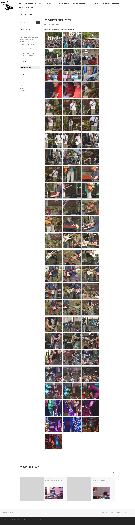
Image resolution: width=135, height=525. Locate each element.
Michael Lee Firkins (99, 481)
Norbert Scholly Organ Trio (53, 481)
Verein (22, 91)
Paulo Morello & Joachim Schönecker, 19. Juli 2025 (27, 54)
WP (11, 522)
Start (21, 14)
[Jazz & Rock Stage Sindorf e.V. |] (8, 5)
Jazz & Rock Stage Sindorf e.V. (15, 519)
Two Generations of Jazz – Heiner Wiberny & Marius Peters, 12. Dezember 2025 (29, 39)
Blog (22, 80)
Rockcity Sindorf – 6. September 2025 (29, 49)
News (22, 88)
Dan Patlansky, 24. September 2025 (28, 45)
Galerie (23, 83)
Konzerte (23, 85)
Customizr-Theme (28, 522)
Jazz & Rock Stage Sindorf (27, 35)
